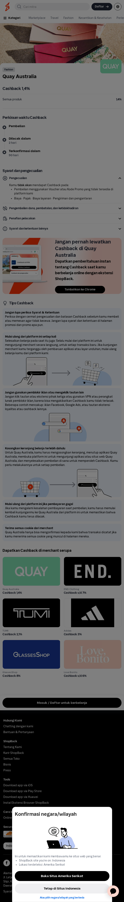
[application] (113, 891)
